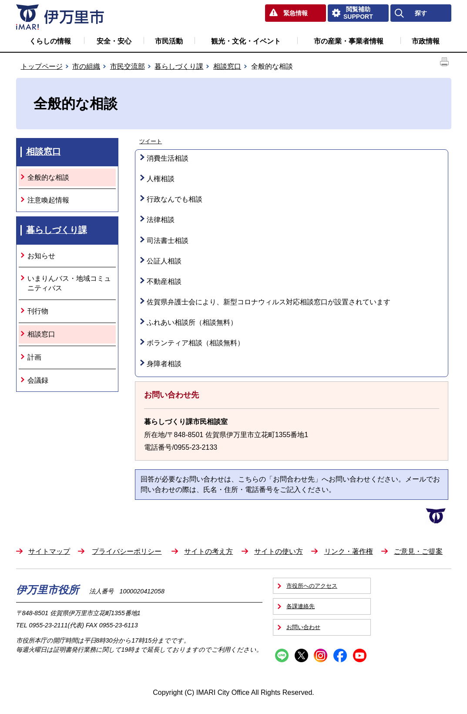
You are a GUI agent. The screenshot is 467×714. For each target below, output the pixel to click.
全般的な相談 (48, 177)
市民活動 (169, 41)
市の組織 (86, 66)
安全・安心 (114, 41)
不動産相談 (164, 281)
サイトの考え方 (208, 551)
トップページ (42, 66)
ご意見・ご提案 (418, 551)
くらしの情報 (50, 41)
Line (282, 655)
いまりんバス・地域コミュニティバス (69, 283)
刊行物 (37, 311)
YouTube (359, 655)
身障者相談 (164, 363)
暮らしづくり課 (179, 66)
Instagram (320, 655)
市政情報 (426, 41)
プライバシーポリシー (126, 551)
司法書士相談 (167, 240)
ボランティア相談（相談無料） (195, 343)
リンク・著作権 (348, 551)
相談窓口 (227, 66)
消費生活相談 (167, 158)
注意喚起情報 (48, 200)
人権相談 (161, 178)
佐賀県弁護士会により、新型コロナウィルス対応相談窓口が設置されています (268, 302)
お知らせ (41, 255)
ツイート (150, 141)
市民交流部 (127, 66)
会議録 (37, 380)
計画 (34, 357)
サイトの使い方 (278, 551)
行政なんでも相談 (174, 199)
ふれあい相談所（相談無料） (192, 322)
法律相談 (161, 219)
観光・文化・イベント (246, 41)
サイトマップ (49, 551)
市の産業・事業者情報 (348, 41)
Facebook (340, 655)
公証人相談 (164, 261)
